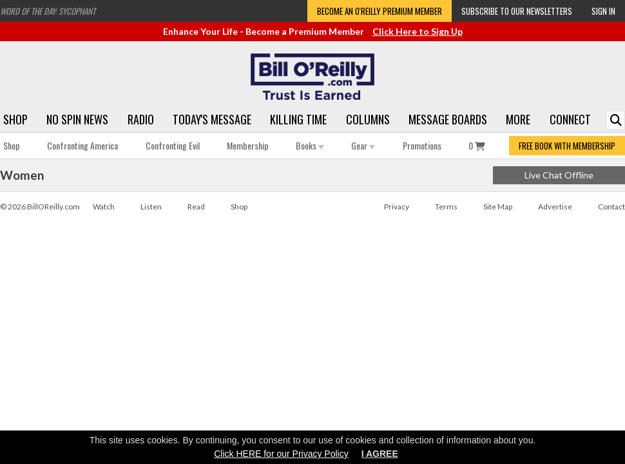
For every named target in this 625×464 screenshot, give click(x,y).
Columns (368, 119)
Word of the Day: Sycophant (47, 11)
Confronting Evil (173, 145)
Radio (141, 119)
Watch (104, 206)
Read (196, 206)
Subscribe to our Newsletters (516, 11)
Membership (248, 145)
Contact (611, 206)
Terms (446, 206)
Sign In (603, 11)
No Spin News (77, 119)
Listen (151, 206)
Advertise (555, 206)
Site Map (497, 206)
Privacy (396, 206)
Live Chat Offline (558, 174)
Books (310, 145)
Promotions (422, 145)
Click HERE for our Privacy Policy (281, 454)
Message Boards (448, 119)
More (518, 119)
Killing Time (298, 119)
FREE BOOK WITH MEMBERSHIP (567, 145)
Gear (363, 145)
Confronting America (82, 145)
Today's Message (212, 119)
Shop (15, 119)
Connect (570, 119)
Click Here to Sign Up (417, 31)
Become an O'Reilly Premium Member (379, 11)
